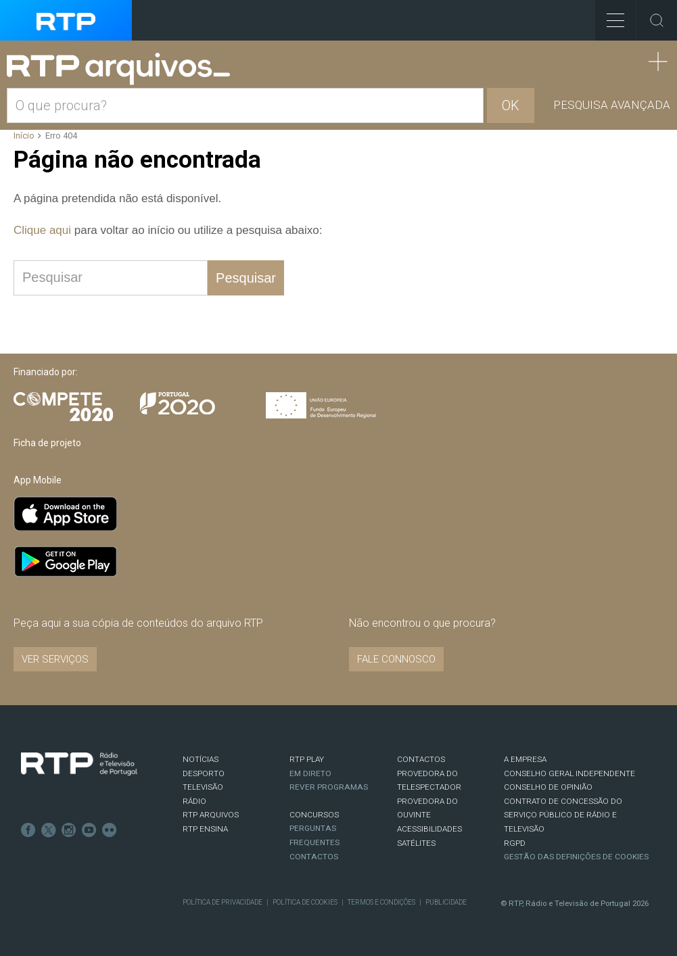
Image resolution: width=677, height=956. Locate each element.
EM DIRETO (310, 773)
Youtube (89, 830)
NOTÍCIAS (200, 759)
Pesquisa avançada (611, 105)
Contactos (313, 856)
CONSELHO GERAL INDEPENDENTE (569, 773)
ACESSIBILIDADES (429, 829)
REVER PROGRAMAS (328, 787)
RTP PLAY (306, 759)
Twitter (48, 830)
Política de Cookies (305, 902)
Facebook (28, 830)
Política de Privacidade (222, 902)
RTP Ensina (205, 829)
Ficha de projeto (47, 442)
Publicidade (446, 902)
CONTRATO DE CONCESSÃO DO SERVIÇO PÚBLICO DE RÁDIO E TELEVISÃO (563, 815)
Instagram (69, 830)
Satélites (416, 843)
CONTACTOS (421, 759)
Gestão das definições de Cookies (576, 856)
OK (510, 105)
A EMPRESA (525, 759)
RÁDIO (194, 801)
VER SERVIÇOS (55, 659)
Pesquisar (246, 277)
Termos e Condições (381, 902)
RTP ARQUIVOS (211, 814)
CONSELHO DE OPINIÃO (548, 787)
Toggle (656, 20)
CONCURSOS (314, 814)
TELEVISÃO (203, 787)
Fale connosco (396, 659)
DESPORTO (204, 773)
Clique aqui (42, 230)
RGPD (515, 843)
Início (24, 135)
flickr (109, 830)
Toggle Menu (609, 16)
